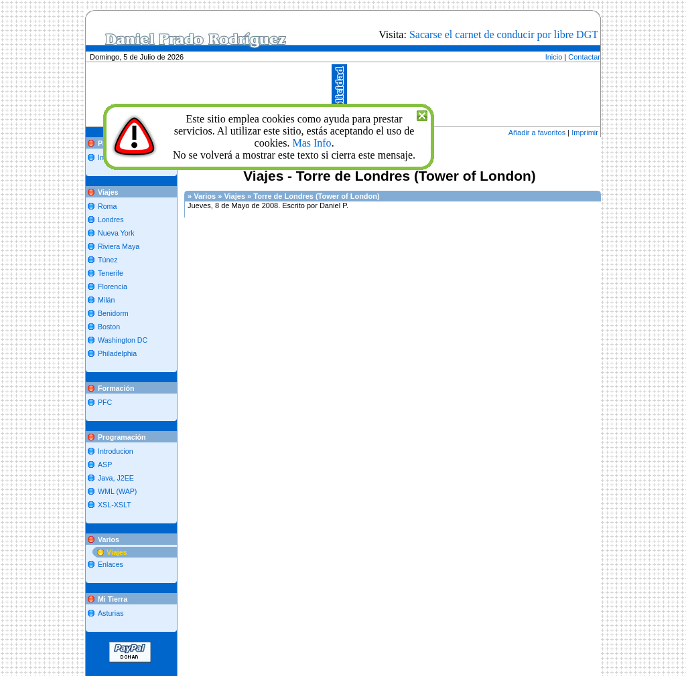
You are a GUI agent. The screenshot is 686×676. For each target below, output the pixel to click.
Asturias (111, 613)
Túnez (108, 260)
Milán (106, 300)
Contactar (584, 57)
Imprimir (584, 133)
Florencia (112, 286)
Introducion (115, 451)
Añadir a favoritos (537, 133)
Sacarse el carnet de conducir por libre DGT (503, 34)
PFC (105, 402)
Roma (107, 206)
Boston (109, 327)
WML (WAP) (117, 491)
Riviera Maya (118, 246)
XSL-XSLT (114, 505)
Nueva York (116, 233)
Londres (111, 220)
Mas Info (311, 143)
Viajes (117, 552)
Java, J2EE (116, 478)
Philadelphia (117, 353)
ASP (105, 464)
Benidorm (113, 313)
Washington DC (122, 340)
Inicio (554, 57)
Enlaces (110, 564)
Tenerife (110, 273)
